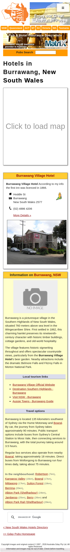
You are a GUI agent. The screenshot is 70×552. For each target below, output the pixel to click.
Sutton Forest (35, 483)
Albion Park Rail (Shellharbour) (24, 502)
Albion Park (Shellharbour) (21, 492)
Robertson (41, 473)
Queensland (15, 28)
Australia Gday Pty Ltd (56, 544)
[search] (35, 517)
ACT (27, 28)
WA (54, 28)
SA (38, 28)
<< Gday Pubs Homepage (19, 533)
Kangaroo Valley (15, 478)
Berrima (10, 488)
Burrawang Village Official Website (34, 384)
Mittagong (11, 483)
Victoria (46, 28)
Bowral (58, 422)
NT (33, 28)
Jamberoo (11, 497)
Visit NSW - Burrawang (27, 397)
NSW (4, 28)
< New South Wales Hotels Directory (25, 527)
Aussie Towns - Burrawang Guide (33, 401)
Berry (30, 497)
